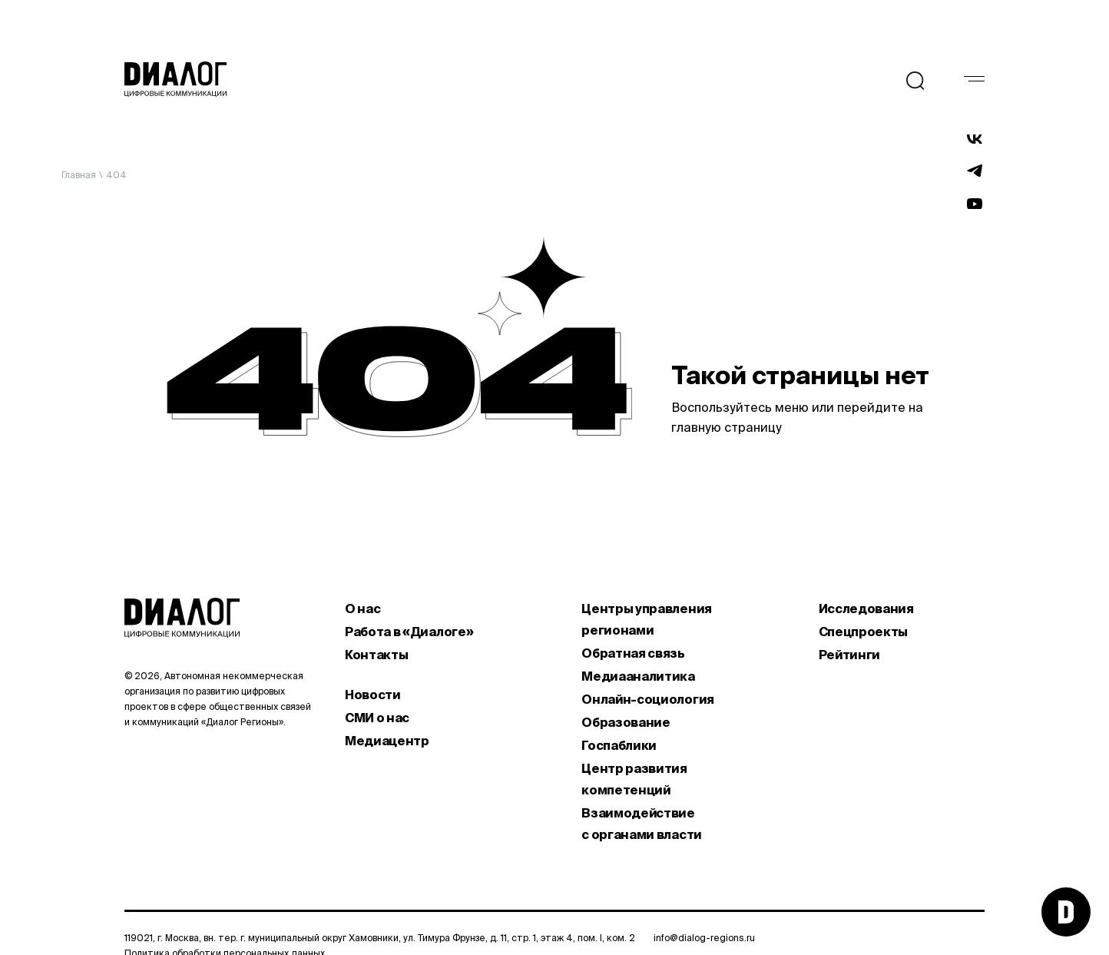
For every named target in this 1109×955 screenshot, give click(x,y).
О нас (362, 608)
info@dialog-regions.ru (704, 938)
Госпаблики (619, 745)
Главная (78, 175)
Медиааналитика (638, 676)
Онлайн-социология (647, 699)
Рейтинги (849, 655)
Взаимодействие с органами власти (641, 823)
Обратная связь (633, 653)
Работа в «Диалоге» (409, 631)
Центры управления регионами (646, 619)
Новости (373, 694)
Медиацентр (387, 741)
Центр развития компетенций (634, 779)
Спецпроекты (863, 631)
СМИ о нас (377, 718)
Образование (625, 722)
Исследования (866, 608)
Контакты (376, 655)
